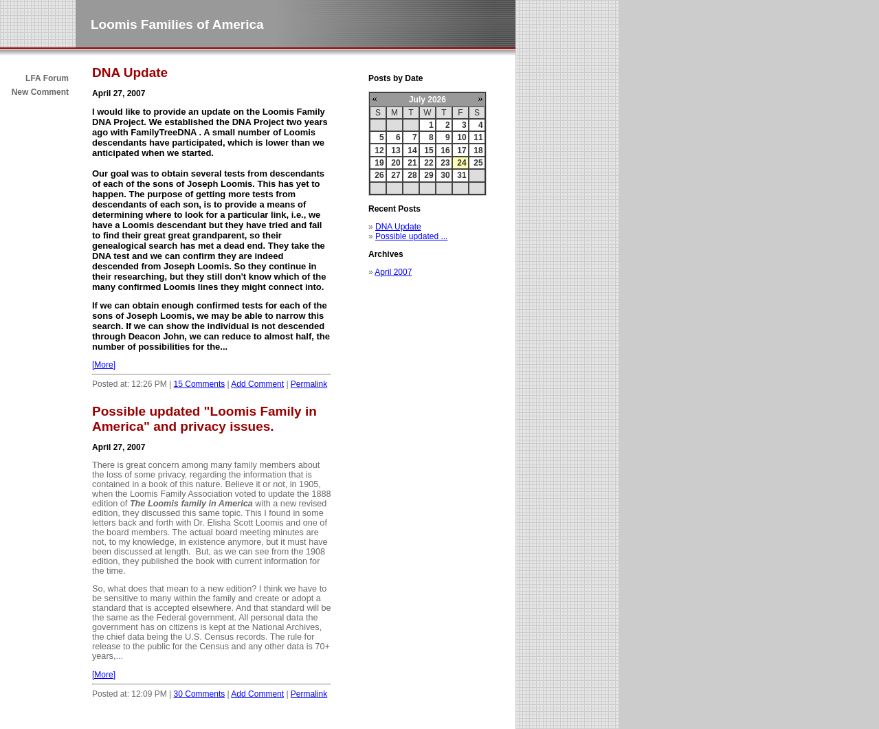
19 (379, 163)
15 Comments (199, 384)
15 (428, 150)
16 (445, 150)
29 (428, 175)
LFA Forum (47, 78)
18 (478, 150)
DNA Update (398, 227)
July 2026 (427, 99)
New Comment (40, 92)
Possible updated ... (411, 236)
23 (445, 163)
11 (478, 137)
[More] (103, 365)
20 (395, 163)
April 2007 (393, 272)
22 (428, 163)
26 (379, 175)
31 (461, 175)
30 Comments (199, 694)
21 (412, 163)
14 (412, 150)
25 (478, 163)
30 (445, 175)
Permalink (309, 384)
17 (461, 150)
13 (395, 150)
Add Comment (257, 384)
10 (461, 137)
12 (379, 150)
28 (412, 175)
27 (395, 175)
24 (461, 163)
